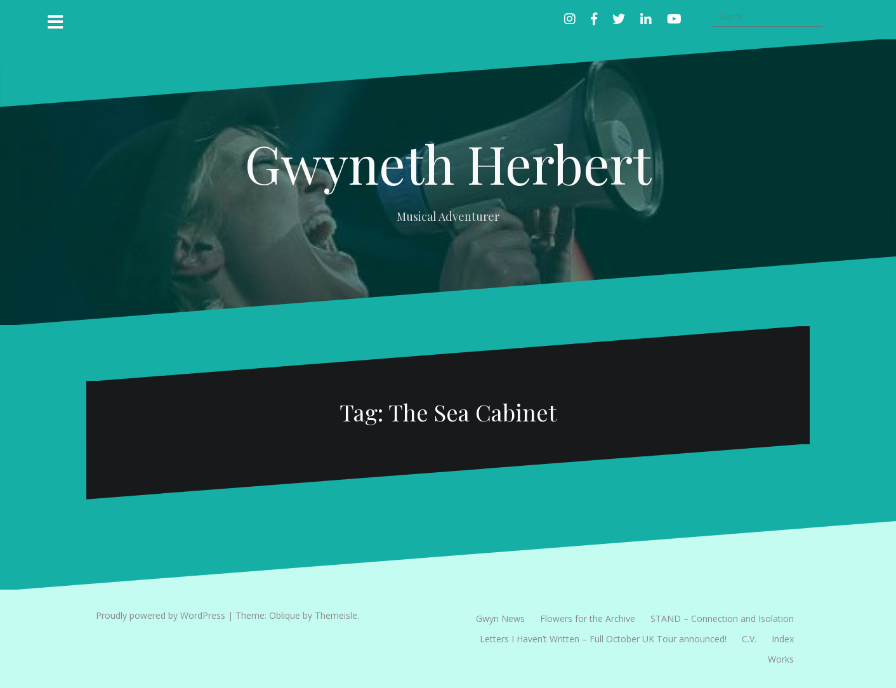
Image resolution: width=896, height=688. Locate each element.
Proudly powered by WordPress (160, 615)
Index (783, 639)
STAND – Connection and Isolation (722, 618)
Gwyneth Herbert (448, 163)
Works (781, 659)
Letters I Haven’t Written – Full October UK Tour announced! (603, 639)
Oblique (284, 615)
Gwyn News (500, 618)
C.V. (749, 639)
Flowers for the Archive (587, 618)
